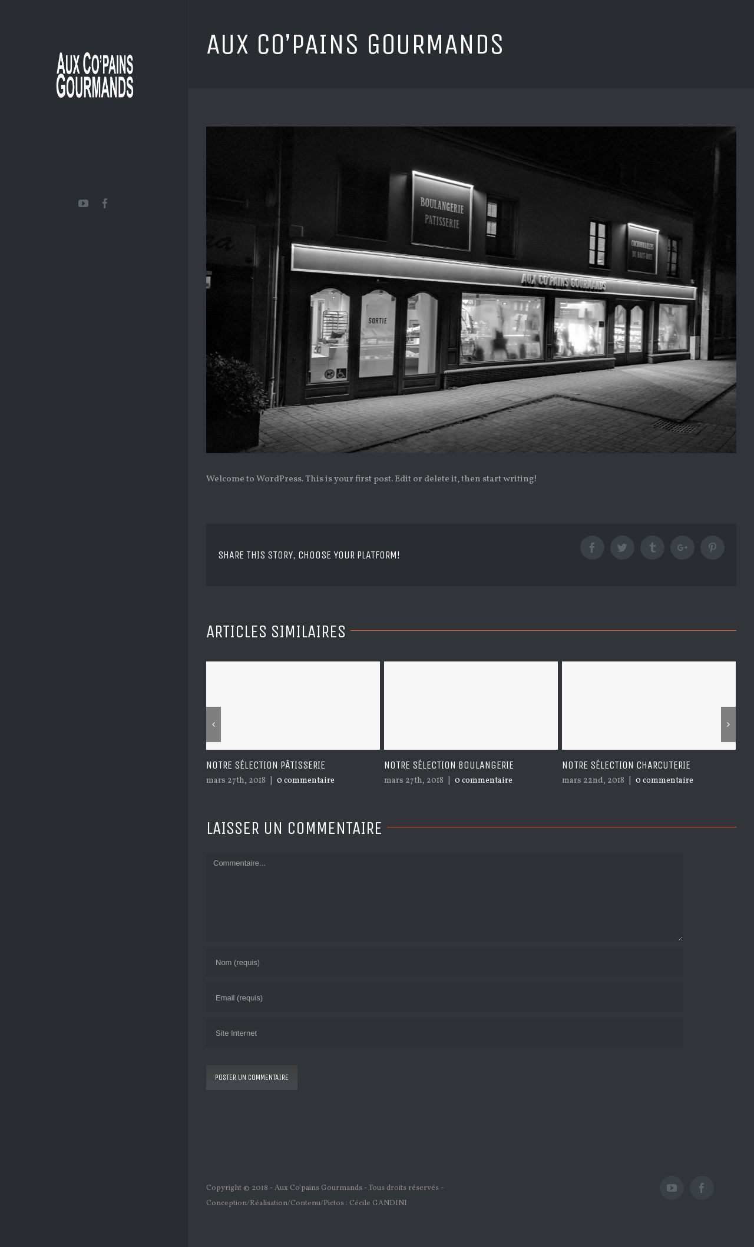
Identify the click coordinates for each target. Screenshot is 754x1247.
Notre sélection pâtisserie (265, 765)
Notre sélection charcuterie (626, 765)
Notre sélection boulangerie (449, 765)
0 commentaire (306, 780)
